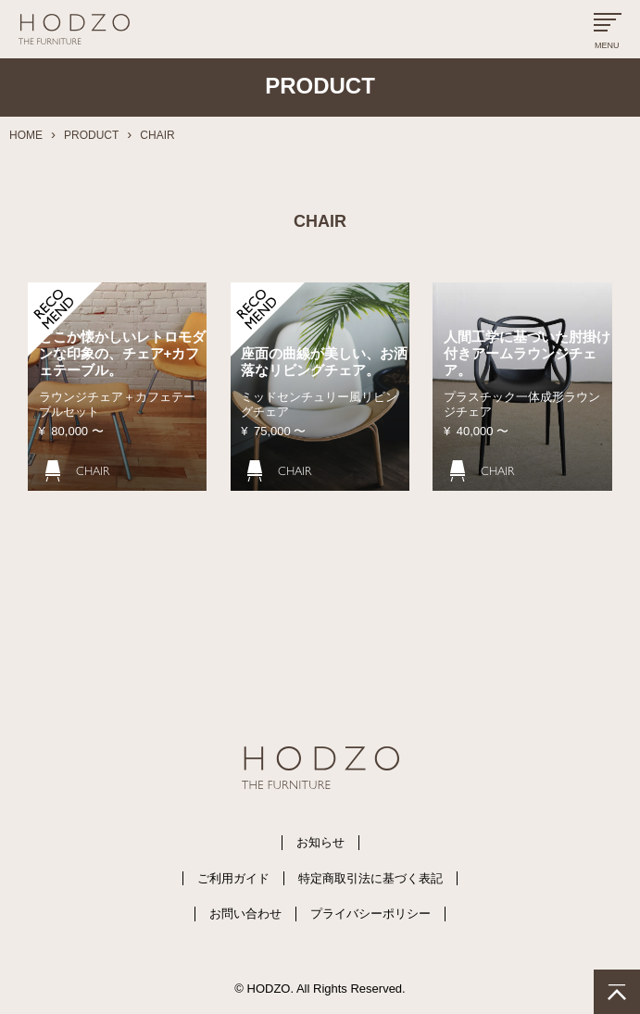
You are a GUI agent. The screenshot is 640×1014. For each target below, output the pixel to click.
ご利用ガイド (233, 878)
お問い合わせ (245, 913)
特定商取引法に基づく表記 (370, 878)
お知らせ (320, 842)
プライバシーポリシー (370, 913)
